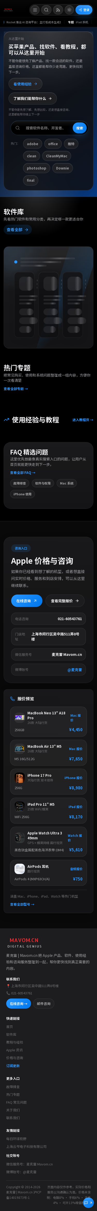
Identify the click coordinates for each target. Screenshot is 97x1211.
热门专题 (13, 1094)
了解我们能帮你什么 (32, 98)
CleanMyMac (56, 155)
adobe (32, 143)
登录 (83, 10)
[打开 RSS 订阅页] (58, 9)
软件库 (11, 1034)
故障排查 (13, 1086)
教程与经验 (14, 1042)
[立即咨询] (88, 1203)
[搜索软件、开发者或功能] (49, 128)
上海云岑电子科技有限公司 (26, 1146)
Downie (62, 168)
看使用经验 (25, 83)
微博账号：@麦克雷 (21, 1171)
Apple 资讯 (14, 1049)
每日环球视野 (16, 1138)
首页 (9, 1026)
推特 (71, 143)
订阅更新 (13, 1065)
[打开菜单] (35, 9)
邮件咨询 (43, 1003)
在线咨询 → (18, 1003)
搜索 (79, 128)
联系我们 (13, 1117)
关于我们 (13, 1109)
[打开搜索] (46, 9)
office (53, 143)
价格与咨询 (14, 1057)
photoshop (36, 168)
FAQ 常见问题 (16, 1102)
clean (31, 155)
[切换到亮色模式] (69, 9)
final (30, 180)
